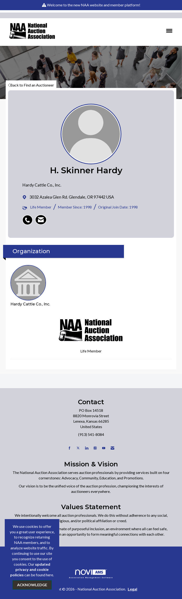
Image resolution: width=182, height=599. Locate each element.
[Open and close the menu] (119, 31)
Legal (132, 589)
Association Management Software (91, 573)
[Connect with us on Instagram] (95, 448)
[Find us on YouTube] (104, 448)
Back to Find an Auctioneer (31, 85)
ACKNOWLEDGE (32, 584)
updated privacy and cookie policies (30, 569)
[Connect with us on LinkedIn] (87, 448)
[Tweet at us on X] (78, 448)
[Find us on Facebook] (69, 448)
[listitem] (28, 217)
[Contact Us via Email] (112, 448)
